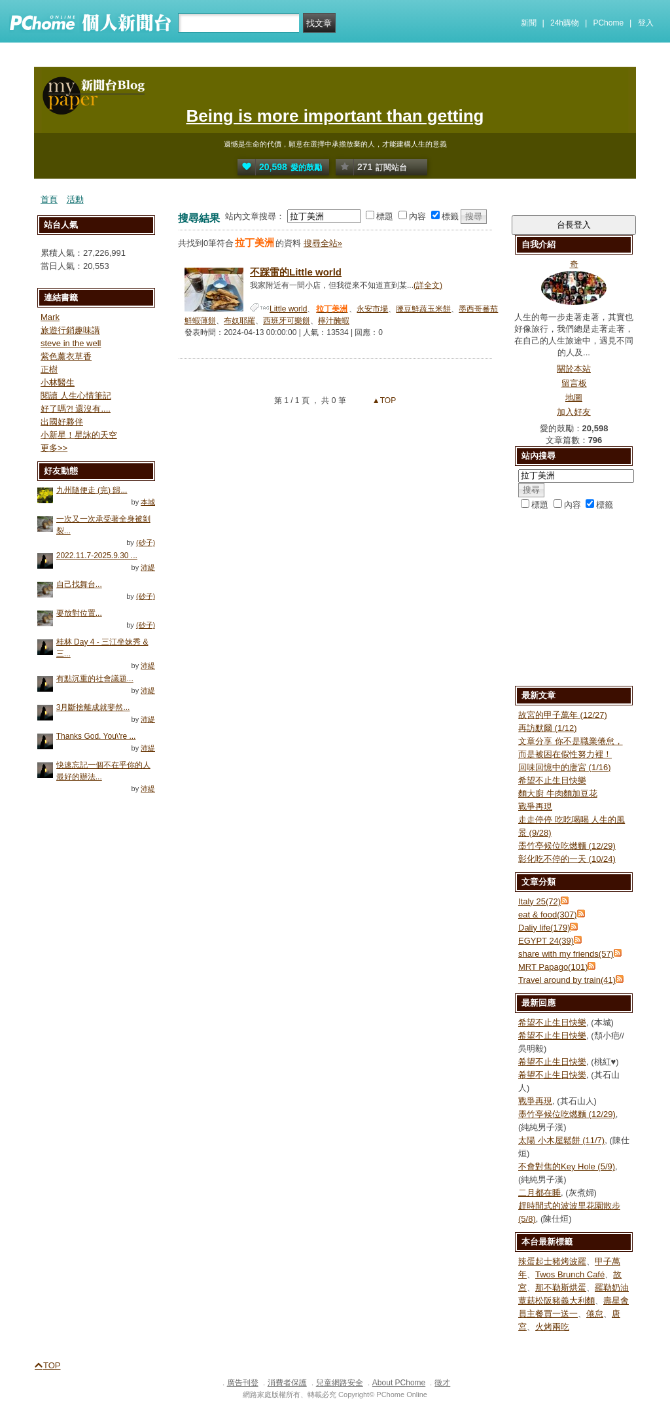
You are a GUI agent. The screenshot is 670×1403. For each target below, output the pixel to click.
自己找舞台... (79, 584)
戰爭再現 (535, 806)
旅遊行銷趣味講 (70, 330)
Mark (50, 317)
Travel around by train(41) (567, 980)
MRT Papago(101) (553, 967)
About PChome (398, 1382)
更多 (54, 448)
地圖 (573, 397)
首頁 (49, 199)
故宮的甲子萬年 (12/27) (562, 715)
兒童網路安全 (339, 1382)
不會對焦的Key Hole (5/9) (566, 1166)
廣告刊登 (242, 1382)
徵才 (442, 1382)
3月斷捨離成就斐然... (93, 707)
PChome (608, 22)
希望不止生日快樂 (552, 780)
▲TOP (383, 400)
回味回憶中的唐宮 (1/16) (564, 767)
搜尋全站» (323, 243)
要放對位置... (79, 613)
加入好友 (574, 412)
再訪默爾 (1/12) (547, 728)
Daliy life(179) (544, 927)
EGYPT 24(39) (546, 941)
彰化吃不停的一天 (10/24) (567, 859)
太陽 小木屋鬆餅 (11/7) (561, 1140)
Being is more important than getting (335, 116)
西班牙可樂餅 (286, 320)
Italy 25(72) (539, 901)
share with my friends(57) (566, 954)
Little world (288, 308)
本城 (148, 502)
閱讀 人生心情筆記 (76, 395)
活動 (75, 199)
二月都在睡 (539, 1193)
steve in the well (71, 343)
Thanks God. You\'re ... (96, 736)
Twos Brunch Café (570, 1274)
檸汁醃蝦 (333, 320)
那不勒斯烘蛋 (560, 1287)
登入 (646, 22)
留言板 (574, 383)
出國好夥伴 (62, 422)
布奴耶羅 (239, 320)
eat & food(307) (547, 914)
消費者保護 (287, 1382)
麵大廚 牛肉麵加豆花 (557, 793)
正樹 (49, 369)
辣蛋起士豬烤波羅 (552, 1261)
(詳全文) (428, 285)
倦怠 (594, 1314)
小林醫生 (58, 382)
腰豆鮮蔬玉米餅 (423, 308)
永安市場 (372, 308)
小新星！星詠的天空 (79, 435)
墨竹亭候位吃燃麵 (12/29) (567, 846)
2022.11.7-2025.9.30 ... (96, 555)
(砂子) (145, 542)
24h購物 (564, 22)
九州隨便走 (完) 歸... (92, 490)
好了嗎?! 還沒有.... (76, 409)
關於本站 (574, 369)
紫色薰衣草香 (66, 356)
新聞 (529, 22)
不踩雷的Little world (296, 271)
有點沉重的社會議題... (94, 678)
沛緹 (148, 567)
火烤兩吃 (552, 1327)
